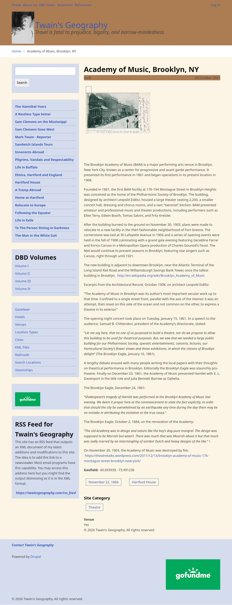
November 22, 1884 (104, 482)
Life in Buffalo (26, 167)
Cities (19, 340)
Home (16, 5)
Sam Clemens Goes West (35, 129)
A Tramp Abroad (28, 190)
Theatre (94, 507)
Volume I (22, 266)
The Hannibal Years (30, 106)
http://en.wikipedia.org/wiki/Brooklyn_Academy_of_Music (161, 275)
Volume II (22, 273)
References (82, 5)
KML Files (22, 347)
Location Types (26, 332)
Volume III (23, 281)
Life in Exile (24, 220)
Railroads (22, 355)
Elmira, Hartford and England (38, 175)
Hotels (20, 317)
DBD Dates (47, 5)
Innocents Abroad (29, 152)
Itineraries (65, 5)
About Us (30, 5)
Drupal (35, 556)
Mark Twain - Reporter (33, 137)
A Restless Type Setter (33, 114)
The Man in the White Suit (36, 235)
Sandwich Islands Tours (34, 144)
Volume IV (23, 289)
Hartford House (144, 482)
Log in (215, 5)
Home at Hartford (29, 197)
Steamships (24, 370)
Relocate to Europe (30, 205)
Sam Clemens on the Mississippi (41, 122)
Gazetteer (22, 309)
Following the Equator (33, 213)
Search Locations (28, 362)
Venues (20, 324)
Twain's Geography (71, 24)
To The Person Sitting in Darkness (42, 228)
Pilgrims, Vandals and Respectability (44, 159)
